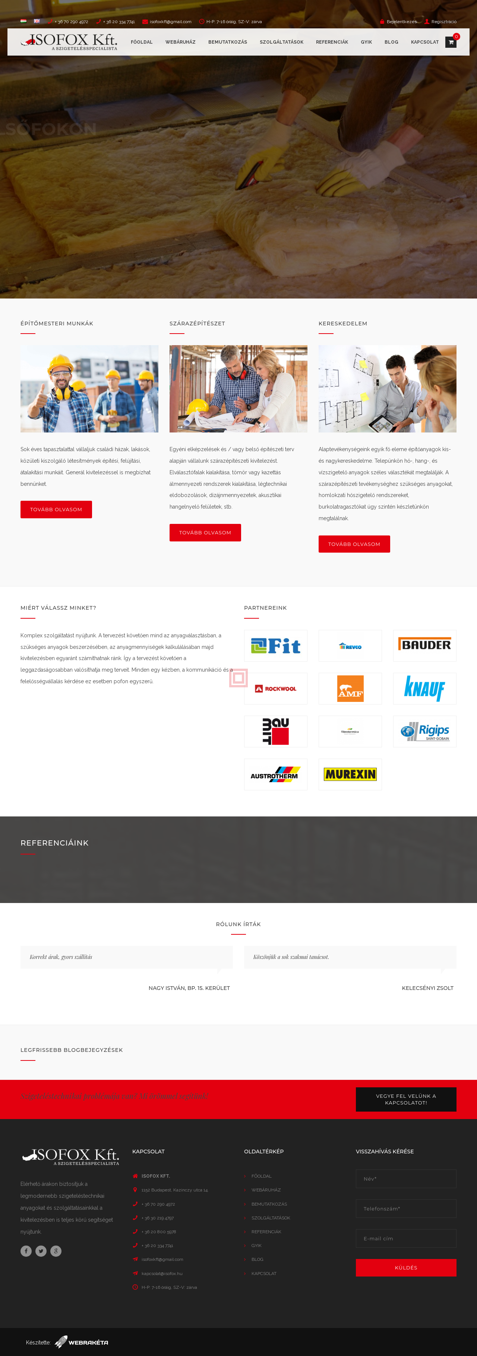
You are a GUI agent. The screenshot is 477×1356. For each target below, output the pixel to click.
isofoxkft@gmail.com (171, 21)
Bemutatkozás (227, 42)
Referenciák (332, 42)
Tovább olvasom (56, 509)
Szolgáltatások (281, 42)
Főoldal (142, 42)
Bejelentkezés (402, 21)
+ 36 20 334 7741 (119, 21)
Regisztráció (444, 21)
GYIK (366, 42)
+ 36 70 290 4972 (71, 21)
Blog (391, 42)
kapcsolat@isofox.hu (162, 1273)
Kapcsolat (425, 42)
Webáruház (180, 42)
